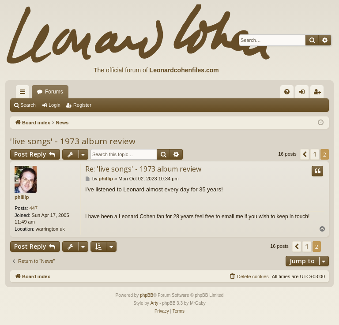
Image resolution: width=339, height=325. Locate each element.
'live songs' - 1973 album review (73, 141)
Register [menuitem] (319, 93)
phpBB (146, 295)
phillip (22, 197)
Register (82, 105)
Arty (154, 303)
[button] (304, 154)
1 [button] (314, 154)
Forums (54, 92)
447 (34, 208)
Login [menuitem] (304, 93)
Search (28, 105)
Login (54, 105)
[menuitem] (287, 91)
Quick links (24, 93)
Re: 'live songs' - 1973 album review (143, 168)
